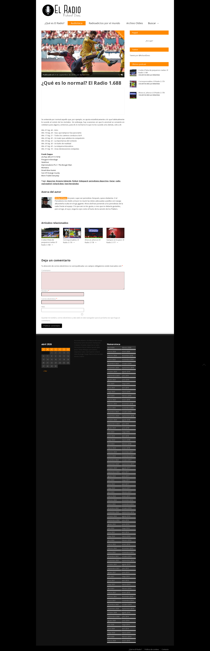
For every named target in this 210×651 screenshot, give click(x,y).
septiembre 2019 (128, 368)
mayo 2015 (126, 576)
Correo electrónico (49, 299)
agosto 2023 (112, 476)
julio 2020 (111, 625)
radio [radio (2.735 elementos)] (83, 352)
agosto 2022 (112, 524)
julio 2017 (125, 472)
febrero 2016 (126, 540)
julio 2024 (111, 432)
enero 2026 (112, 360)
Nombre (45, 291)
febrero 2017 (126, 492)
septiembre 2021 (113, 568)
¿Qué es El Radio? (54, 23)
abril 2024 (111, 444)
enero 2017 (126, 496)
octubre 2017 (126, 460)
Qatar (112, 181)
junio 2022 (111, 532)
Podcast (120, 34)
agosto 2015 (126, 564)
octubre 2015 (126, 556)
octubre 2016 (126, 508)
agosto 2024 (112, 428)
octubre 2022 (112, 516)
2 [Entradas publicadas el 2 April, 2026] (55, 353)
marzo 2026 (112, 352)
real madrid (46, 183)
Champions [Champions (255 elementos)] (96, 343)
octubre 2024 (112, 420)
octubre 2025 (112, 372)
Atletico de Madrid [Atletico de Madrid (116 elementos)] (87, 340)
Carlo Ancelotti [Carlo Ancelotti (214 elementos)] (86, 343)
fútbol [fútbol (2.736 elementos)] (89, 347)
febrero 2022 (112, 548)
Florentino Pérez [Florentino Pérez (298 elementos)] (80, 347)
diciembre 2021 (113, 556)
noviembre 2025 (113, 368)
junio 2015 (125, 572)
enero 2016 (126, 544)
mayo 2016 (126, 528)
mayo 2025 (111, 392)
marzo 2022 (112, 544)
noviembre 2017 (128, 456)
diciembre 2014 (127, 596)
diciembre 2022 (113, 508)
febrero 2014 (126, 637)
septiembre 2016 (128, 512)
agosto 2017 (126, 468)
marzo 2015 (126, 584)
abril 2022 (111, 540)
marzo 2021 (112, 592)
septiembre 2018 (128, 416)
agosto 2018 (126, 420)
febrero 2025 (112, 404)
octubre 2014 (126, 604)
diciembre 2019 (127, 356)
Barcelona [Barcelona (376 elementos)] (98, 340)
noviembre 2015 (128, 552)
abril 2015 (125, 580)
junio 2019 (125, 380)
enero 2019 (126, 400)
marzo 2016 (126, 536)
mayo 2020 (111, 633)
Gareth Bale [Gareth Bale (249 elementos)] (95, 347)
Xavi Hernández (72, 183)
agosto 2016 (126, 516)
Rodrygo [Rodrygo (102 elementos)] (81, 354)
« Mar (45, 371)
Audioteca (76, 23)
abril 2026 (111, 348)
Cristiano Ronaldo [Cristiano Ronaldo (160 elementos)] (80, 345)
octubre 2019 (126, 364)
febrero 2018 (126, 444)
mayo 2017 (126, 480)
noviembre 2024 (113, 416)
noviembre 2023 (113, 464)
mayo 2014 (126, 625)
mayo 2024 (111, 440)
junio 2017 (125, 476)
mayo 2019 (126, 384)
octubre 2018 (126, 412)
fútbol (75, 181)
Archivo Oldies (134, 23)
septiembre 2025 (113, 376)
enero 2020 (126, 352)
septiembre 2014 (128, 609)
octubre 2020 (112, 613)
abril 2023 (111, 492)
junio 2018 (125, 428)
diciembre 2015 (127, 548)
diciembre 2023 (113, 460)
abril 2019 (125, 388)
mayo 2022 (111, 536)
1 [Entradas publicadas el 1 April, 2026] (51, 353)
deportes (51, 181)
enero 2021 (112, 600)
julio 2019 (125, 376)
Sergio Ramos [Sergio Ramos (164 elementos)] (89, 354)
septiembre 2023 (113, 472)
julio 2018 (125, 424)
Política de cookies (152, 649)
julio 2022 (111, 528)
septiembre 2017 (128, 464)
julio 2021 (111, 576)
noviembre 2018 (128, 408)
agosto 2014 (126, 613)
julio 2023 (111, 480)
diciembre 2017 (127, 452)
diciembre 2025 (113, 364)
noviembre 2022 (113, 512)
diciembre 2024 (113, 412)
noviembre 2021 (113, 560)
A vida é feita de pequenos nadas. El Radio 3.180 (49, 242)
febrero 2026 (112, 356)
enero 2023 (112, 504)
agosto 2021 (112, 572)
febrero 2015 (126, 588)
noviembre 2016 (128, 504)
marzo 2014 (126, 633)
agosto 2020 (112, 621)
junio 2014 (125, 621)
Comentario (45, 270)
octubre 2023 (112, 468)
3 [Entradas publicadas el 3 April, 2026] (59, 353)
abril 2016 (125, 532)
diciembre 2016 (127, 500)
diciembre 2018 (127, 404)
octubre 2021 (112, 564)
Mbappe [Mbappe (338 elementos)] (86, 350)
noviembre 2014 (128, 600)
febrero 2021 (112, 596)
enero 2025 (112, 408)
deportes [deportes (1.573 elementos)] (90, 345)
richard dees (58, 183)
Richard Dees (61, 198)
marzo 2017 (126, 488)
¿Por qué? (149, 41)
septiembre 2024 (113, 424)
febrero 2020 (126, 348)
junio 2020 (111, 629)
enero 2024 (112, 456)
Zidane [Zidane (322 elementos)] (81, 356)
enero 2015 (126, 592)
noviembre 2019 (128, 360)
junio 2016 (125, 524)
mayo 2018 (126, 432)
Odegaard (83, 181)
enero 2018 (126, 448)
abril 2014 (125, 629)
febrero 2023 (112, 500)
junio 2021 (111, 580)
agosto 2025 (112, 380)
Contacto (165, 649)
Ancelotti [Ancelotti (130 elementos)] (77, 340)
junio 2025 (111, 388)
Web (43, 307)
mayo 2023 (111, 488)
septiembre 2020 (113, 617)
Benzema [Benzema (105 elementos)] (77, 343)
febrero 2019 (126, 396)
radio (118, 181)
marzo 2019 (126, 392)
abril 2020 (111, 637)
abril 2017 (125, 484)
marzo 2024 (112, 448)
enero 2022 (112, 552)
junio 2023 (111, 484)
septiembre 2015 (128, 560)
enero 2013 (126, 641)
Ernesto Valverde (63, 181)
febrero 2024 (112, 452)
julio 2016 (125, 520)
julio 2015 (125, 568)
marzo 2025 (112, 400)
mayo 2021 (111, 584)
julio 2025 (111, 384)
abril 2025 (111, 396)
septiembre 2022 (113, 520)
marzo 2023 (112, 496)
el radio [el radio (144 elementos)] (96, 345)
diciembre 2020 (113, 604)
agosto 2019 (126, 372)
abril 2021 (111, 588)
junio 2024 (111, 436)
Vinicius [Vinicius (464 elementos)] (97, 354)
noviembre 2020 (113, 609)
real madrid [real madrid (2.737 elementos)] (90, 352)
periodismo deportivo (99, 181)
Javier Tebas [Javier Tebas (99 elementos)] (78, 350)
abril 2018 (125, 436)
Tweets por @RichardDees (140, 55)
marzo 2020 (112, 641)
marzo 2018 (126, 440)
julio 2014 (125, 617)
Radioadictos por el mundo (104, 23)
